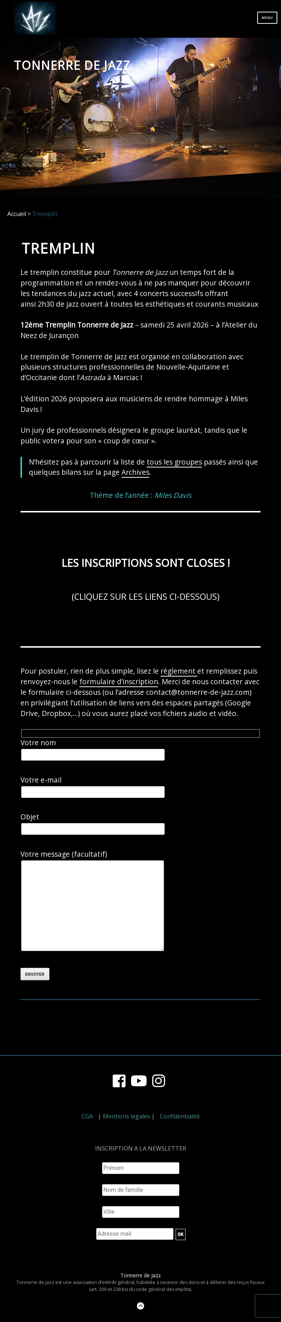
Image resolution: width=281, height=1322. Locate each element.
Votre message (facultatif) (91, 902)
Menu (267, 18)
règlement (179, 671)
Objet (92, 824)
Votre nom (92, 749)
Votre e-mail (92, 787)
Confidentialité (180, 1116)
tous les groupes (174, 462)
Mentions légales (126, 1116)
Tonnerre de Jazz (72, 65)
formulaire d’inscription (118, 681)
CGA (87, 1116)
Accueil (16, 214)
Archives (135, 472)
